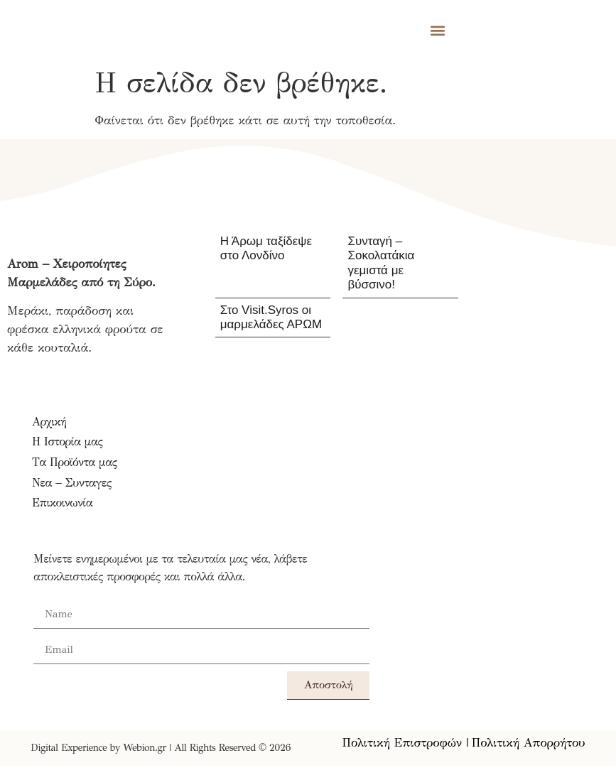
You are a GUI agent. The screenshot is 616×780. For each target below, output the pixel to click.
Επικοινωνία (62, 502)
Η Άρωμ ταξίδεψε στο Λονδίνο (266, 248)
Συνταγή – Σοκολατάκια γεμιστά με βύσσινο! (380, 262)
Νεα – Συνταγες (72, 482)
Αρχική (49, 421)
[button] (438, 30)
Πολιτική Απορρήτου (528, 742)
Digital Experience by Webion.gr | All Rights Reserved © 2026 (161, 748)
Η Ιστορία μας (67, 441)
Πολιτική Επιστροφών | (405, 742)
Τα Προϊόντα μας (74, 462)
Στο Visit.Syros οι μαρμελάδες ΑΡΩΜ (271, 317)
